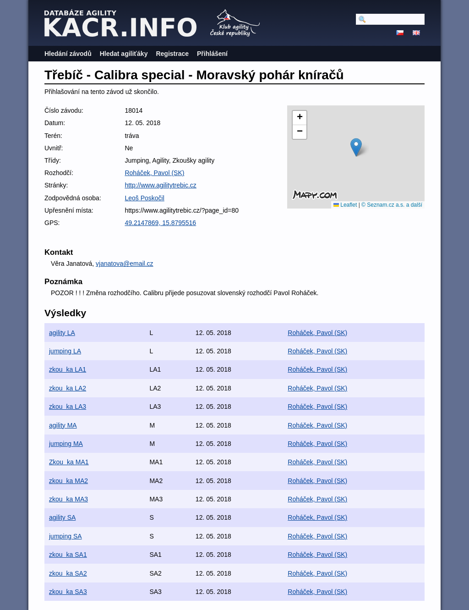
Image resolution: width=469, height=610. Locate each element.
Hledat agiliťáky (124, 53)
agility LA (62, 332)
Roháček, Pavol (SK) (154, 172)
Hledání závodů (68, 53)
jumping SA (65, 536)
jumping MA (66, 443)
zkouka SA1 (68, 554)
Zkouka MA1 (69, 462)
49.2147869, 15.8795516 (160, 222)
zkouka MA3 (68, 499)
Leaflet (345, 205)
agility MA (63, 425)
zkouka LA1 (67, 369)
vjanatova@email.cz (124, 263)
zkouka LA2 (67, 388)
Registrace (172, 53)
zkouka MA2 (68, 480)
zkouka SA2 (68, 573)
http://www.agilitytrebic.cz (160, 185)
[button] (356, 147)
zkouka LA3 (67, 406)
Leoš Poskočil (144, 198)
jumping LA (65, 351)
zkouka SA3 (68, 591)
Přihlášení (212, 53)
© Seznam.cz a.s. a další (391, 205)
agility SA (62, 517)
